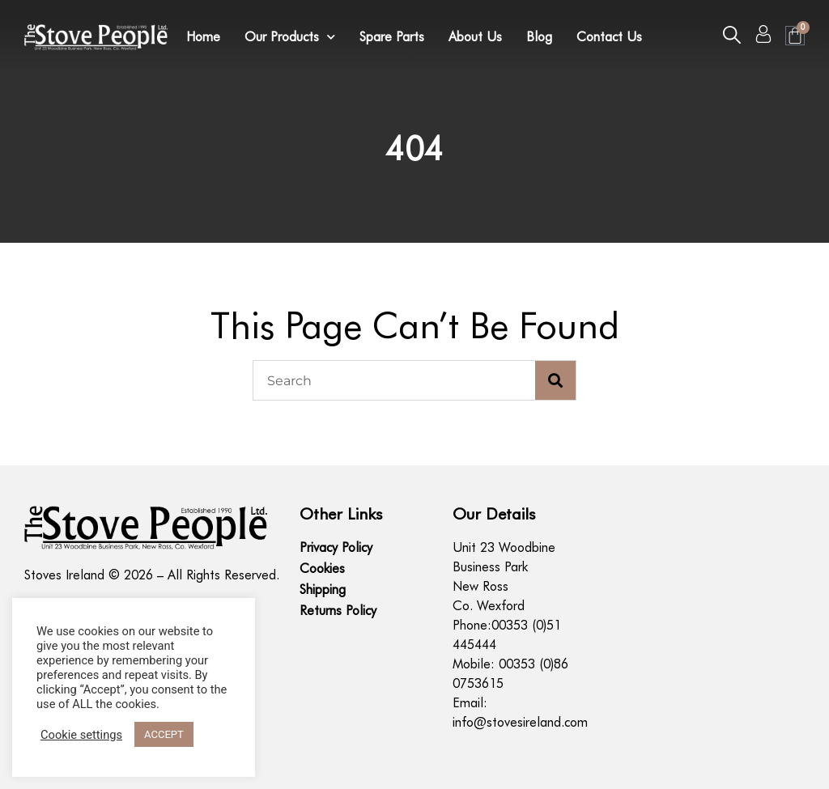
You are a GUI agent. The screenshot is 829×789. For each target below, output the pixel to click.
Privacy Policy (336, 547)
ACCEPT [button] (164, 734)
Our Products (289, 37)
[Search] (555, 380)
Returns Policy (338, 610)
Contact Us (609, 37)
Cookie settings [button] (81, 734)
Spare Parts (391, 37)
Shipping (323, 589)
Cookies (322, 568)
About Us (475, 37)
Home (203, 37)
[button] (732, 35)
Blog (539, 37)
